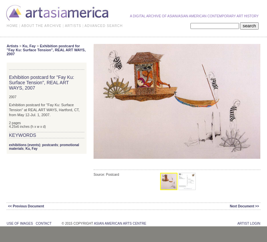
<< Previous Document (26, 206)
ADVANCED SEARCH (104, 26)
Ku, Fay (29, 46)
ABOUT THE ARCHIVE (41, 26)
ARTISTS (73, 26)
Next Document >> (244, 206)
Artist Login (248, 223)
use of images (20, 223)
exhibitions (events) (24, 145)
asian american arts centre (120, 223)
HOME (12, 26)
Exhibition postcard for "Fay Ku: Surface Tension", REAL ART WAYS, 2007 (46, 50)
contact (43, 223)
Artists (12, 46)
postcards (50, 145)
